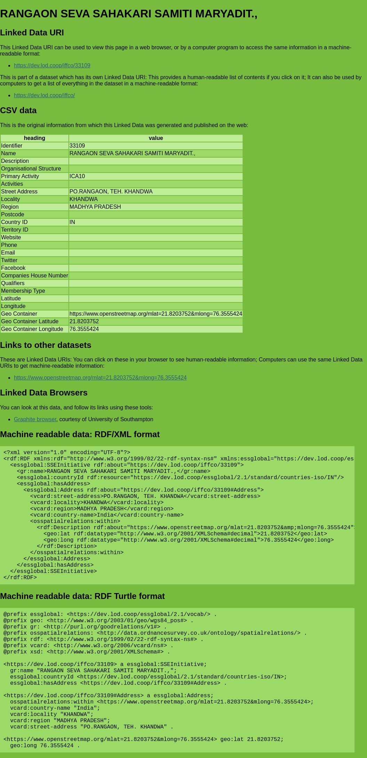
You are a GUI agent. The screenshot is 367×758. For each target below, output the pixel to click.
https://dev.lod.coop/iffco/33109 (52, 65)
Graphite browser (35, 419)
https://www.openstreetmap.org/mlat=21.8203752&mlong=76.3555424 (100, 378)
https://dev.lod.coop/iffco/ (44, 95)
